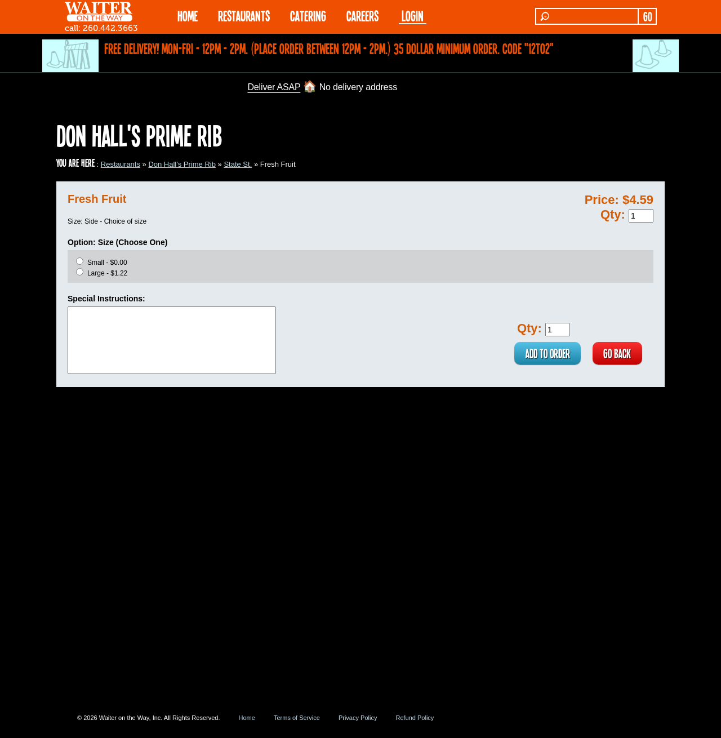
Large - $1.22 (107, 273)
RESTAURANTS (244, 15)
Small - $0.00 (107, 262)
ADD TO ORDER (546, 353)
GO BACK (617, 353)
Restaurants (120, 164)
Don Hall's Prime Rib (182, 164)
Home (247, 717)
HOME (187, 15)
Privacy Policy (358, 717)
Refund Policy (414, 717)
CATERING (308, 15)
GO (647, 16)
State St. (238, 164)
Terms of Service (297, 717)
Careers (362, 15)
